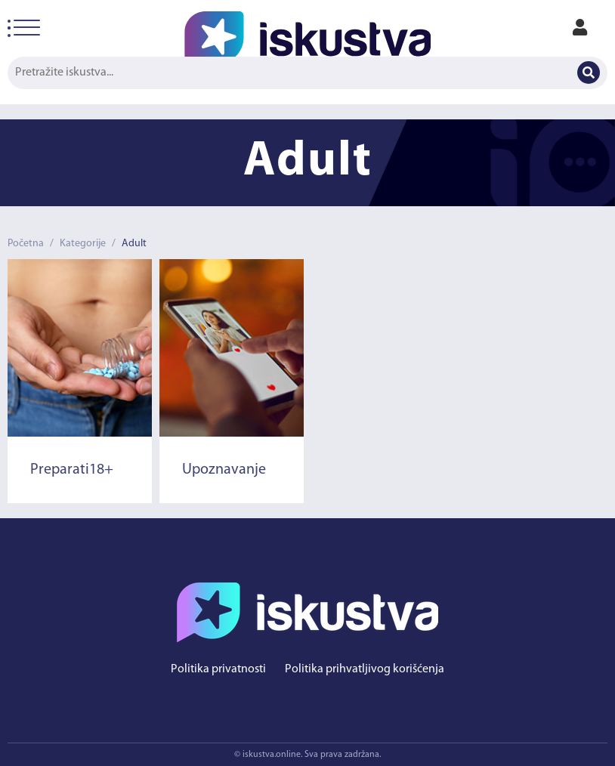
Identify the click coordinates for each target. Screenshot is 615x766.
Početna (26, 243)
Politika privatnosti (218, 669)
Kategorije (83, 243)
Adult (134, 243)
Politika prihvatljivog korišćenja (364, 669)
